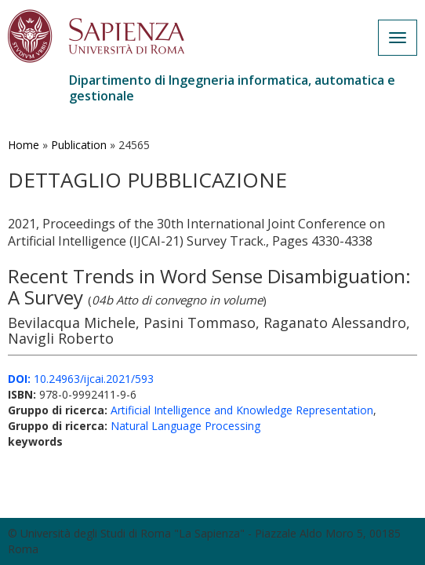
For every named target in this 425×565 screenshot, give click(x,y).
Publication (79, 144)
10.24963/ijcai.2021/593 (81, 378)
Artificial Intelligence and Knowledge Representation (242, 410)
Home (23, 144)
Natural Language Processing (185, 425)
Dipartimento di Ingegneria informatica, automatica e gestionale (232, 87)
